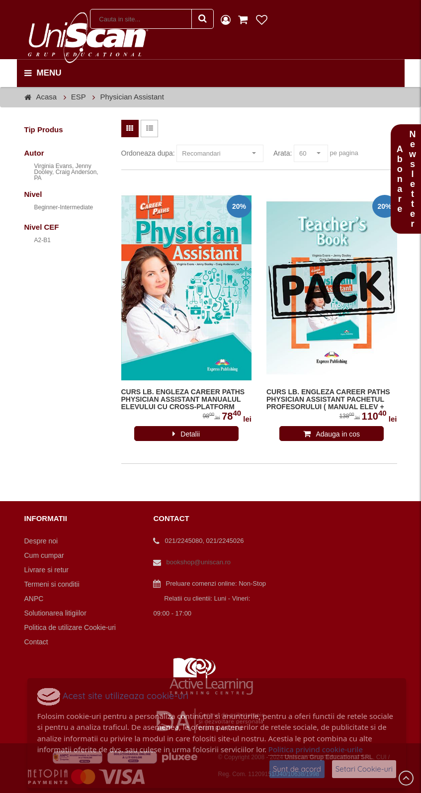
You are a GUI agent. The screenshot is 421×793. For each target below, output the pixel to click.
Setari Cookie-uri (364, 769)
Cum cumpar (44, 555)
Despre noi (41, 541)
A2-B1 (42, 240)
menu (43, 73)
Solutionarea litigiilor (55, 613)
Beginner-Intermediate (63, 207)
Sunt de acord (297, 769)
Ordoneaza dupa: (148, 153)
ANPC (34, 599)
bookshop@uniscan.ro (198, 562)
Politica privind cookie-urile (315, 749)
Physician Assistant (132, 96)
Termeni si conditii (52, 584)
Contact (36, 642)
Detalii (190, 434)
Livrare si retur (46, 570)
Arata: (282, 153)
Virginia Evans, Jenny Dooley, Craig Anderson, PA (66, 172)
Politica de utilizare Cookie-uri (70, 627)
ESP (78, 96)
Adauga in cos (338, 434)
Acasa (46, 96)
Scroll (406, 778)
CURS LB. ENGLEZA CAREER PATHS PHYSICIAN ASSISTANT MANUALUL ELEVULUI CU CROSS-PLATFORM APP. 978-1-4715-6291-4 (183, 399)
